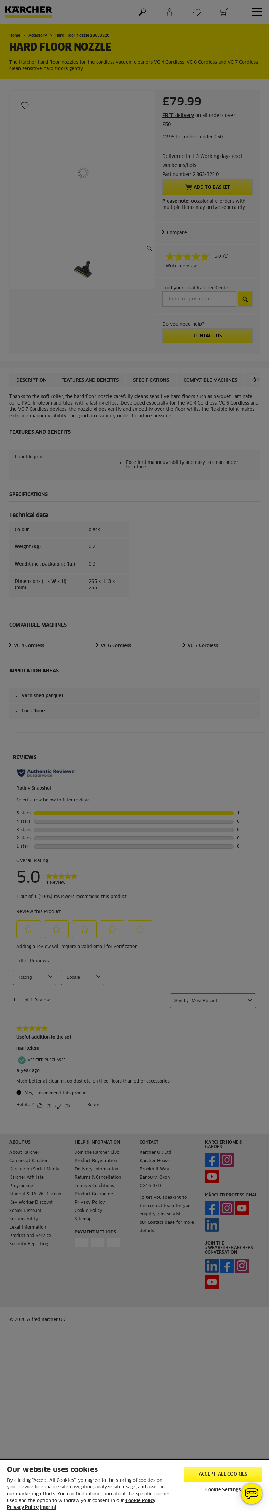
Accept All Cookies (223, 1474)
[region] (134, 1485)
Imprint (48, 1507)
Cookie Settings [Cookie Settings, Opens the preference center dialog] (223, 1490)
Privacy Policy (23, 1507)
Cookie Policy (140, 1501)
